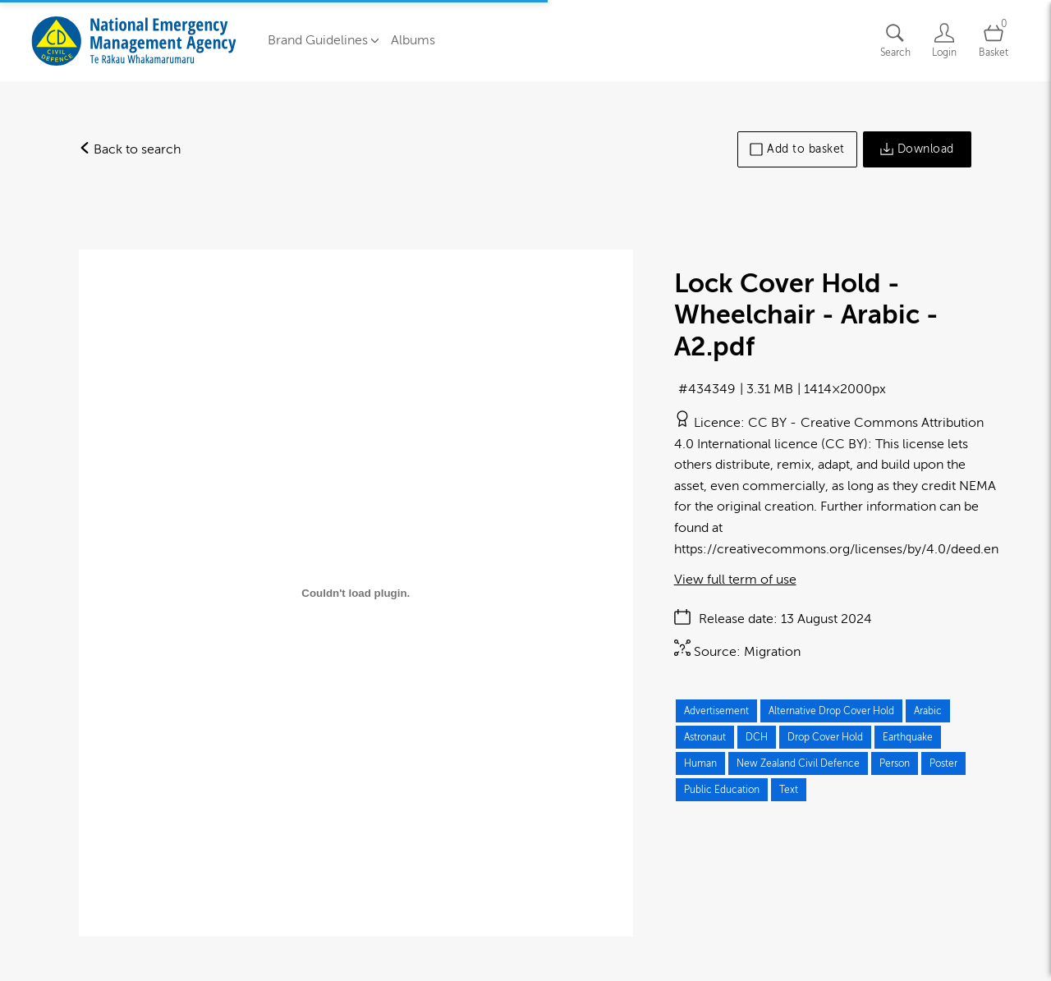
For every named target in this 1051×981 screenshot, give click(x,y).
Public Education (722, 789)
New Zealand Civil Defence (798, 763)
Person (894, 763)
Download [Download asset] (917, 149)
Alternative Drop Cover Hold (831, 711)
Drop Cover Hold (825, 737)
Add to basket (797, 149)
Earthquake (908, 737)
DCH (757, 737)
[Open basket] (993, 40)
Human (700, 763)
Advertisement (716, 711)
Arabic (928, 711)
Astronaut (705, 737)
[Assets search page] (895, 40)
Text (788, 789)
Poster (943, 763)
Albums (413, 40)
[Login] (944, 40)
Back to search (130, 149)
